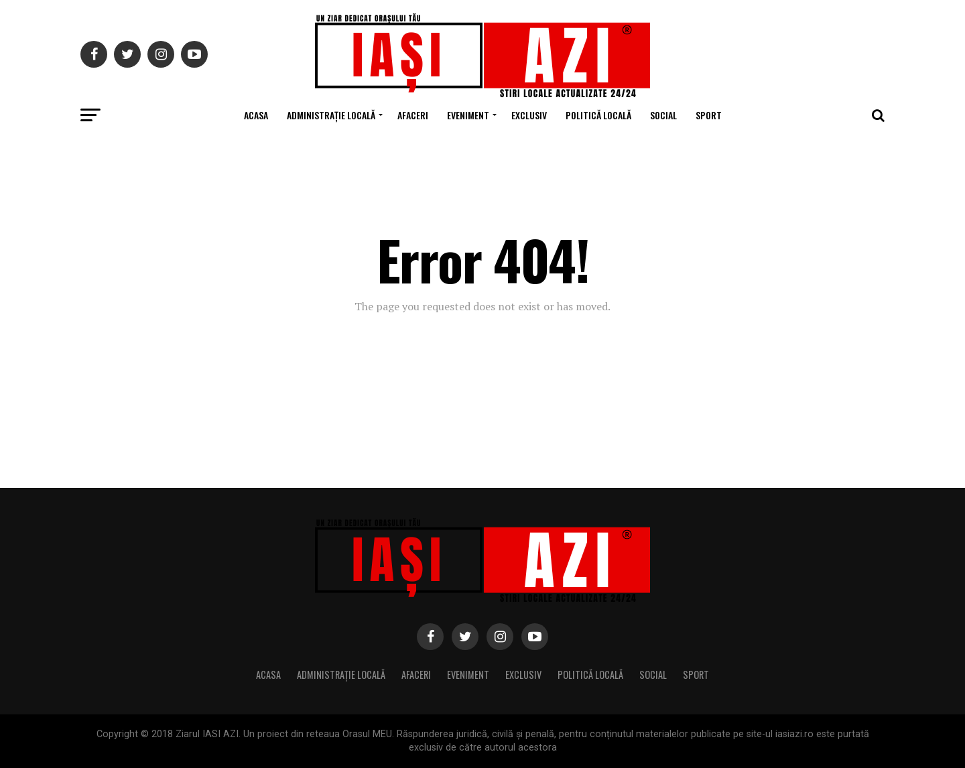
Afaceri (412, 115)
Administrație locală (331, 115)
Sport (709, 115)
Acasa (256, 115)
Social (663, 115)
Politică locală (598, 115)
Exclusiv (529, 115)
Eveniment (468, 115)
